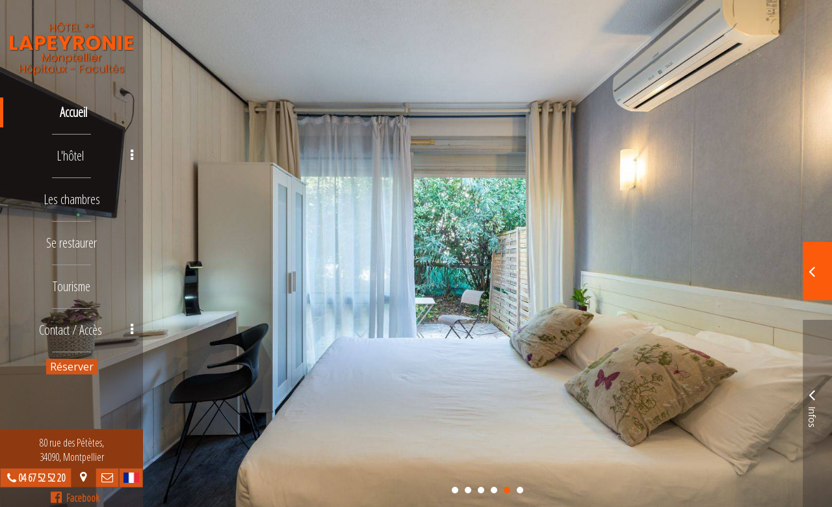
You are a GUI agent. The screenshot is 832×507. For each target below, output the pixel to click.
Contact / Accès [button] (86, 330)
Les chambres (72, 199)
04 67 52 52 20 (41, 478)
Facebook (75, 498)
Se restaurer (71, 243)
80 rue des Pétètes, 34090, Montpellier (72, 450)
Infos (812, 406)
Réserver (72, 366)
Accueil (73, 112)
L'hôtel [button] (95, 155)
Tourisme (71, 286)
